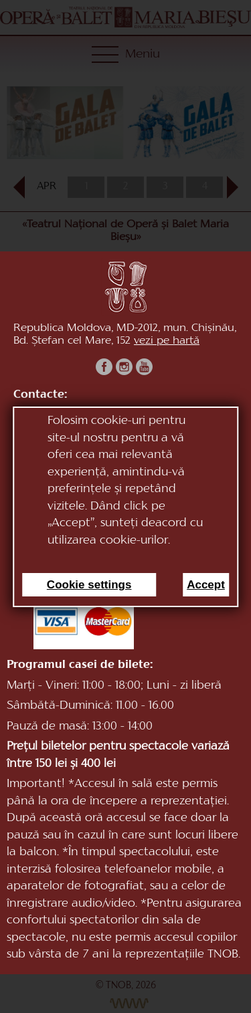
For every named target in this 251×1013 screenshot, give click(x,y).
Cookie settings (89, 584)
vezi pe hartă (166, 341)
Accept (206, 584)
